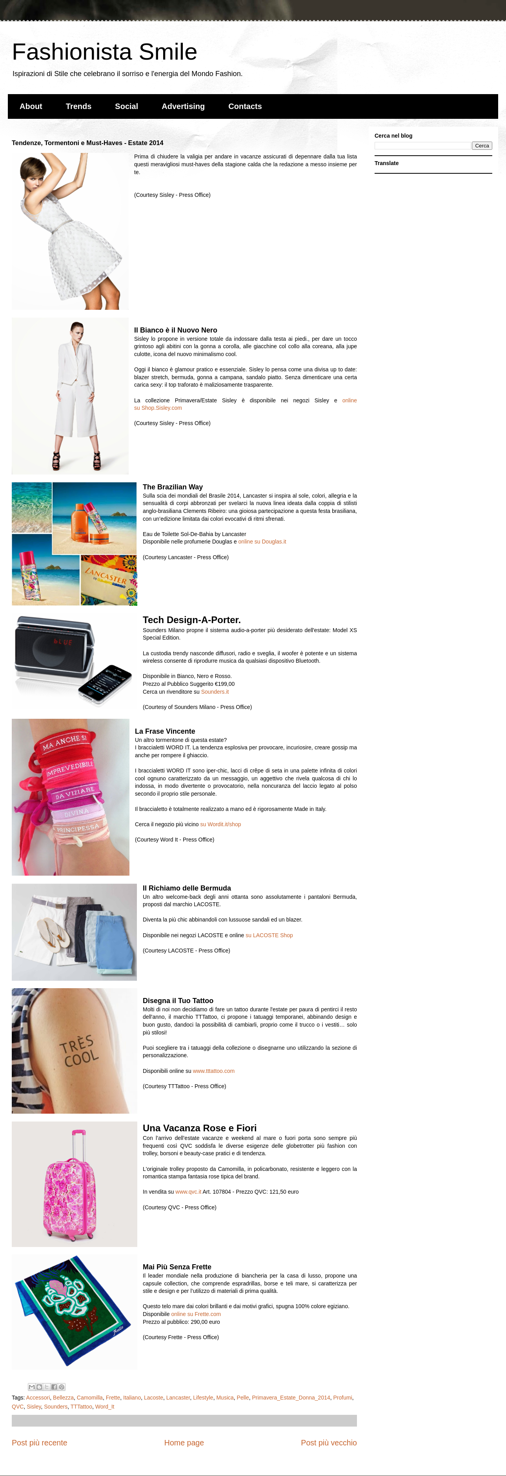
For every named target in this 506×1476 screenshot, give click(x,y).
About (31, 106)
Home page (184, 1442)
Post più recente (39, 1442)
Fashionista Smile (105, 51)
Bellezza (63, 1397)
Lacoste (153, 1397)
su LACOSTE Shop (269, 935)
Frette (113, 1397)
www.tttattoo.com (214, 1071)
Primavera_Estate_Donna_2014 (291, 1397)
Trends (79, 106)
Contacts (245, 106)
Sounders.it (215, 692)
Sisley (34, 1406)
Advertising (183, 106)
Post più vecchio (329, 1442)
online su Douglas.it (262, 541)
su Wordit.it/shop (220, 824)
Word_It (105, 1406)
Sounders (55, 1406)
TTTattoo (81, 1406)
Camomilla (90, 1397)
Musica (224, 1397)
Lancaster (178, 1397)
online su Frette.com (196, 1314)
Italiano (132, 1397)
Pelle (243, 1397)
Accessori (38, 1397)
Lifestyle (203, 1397)
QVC (18, 1406)
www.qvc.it (188, 1192)
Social (126, 106)
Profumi (342, 1397)
